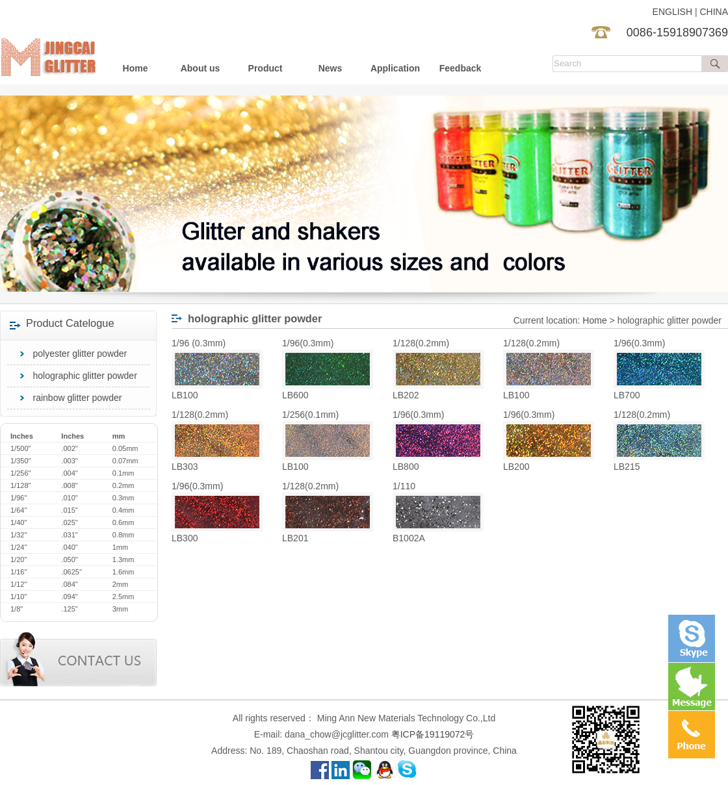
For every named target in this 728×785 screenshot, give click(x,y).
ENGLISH (672, 11)
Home (135, 68)
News (330, 68)
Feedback (460, 68)
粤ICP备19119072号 (432, 734)
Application (395, 68)
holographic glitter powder (85, 375)
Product (265, 68)
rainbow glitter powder (77, 397)
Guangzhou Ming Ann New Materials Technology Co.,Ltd (51, 42)
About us (200, 68)
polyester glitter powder (80, 353)
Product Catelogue (70, 323)
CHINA (713, 11)
